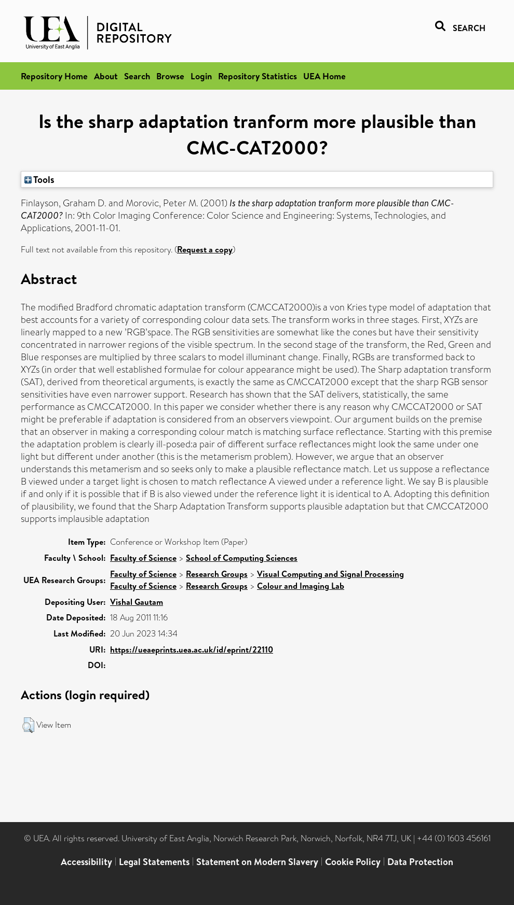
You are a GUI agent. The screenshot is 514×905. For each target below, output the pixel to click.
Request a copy (205, 249)
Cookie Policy (353, 861)
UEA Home (324, 76)
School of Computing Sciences (241, 557)
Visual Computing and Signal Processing (330, 573)
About (106, 76)
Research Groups (217, 573)
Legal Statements (154, 861)
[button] (28, 725)
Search (137, 76)
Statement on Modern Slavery (257, 861)
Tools (39, 179)
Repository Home (54, 76)
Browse (170, 76)
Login (201, 76)
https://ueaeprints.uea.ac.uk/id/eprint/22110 (191, 649)
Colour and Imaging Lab (300, 585)
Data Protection (420, 861)
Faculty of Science (143, 557)
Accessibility (86, 861)
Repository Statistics (257, 76)
